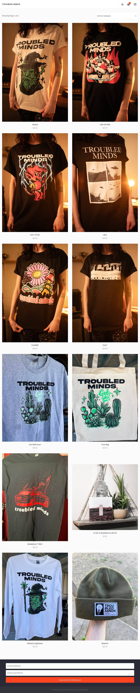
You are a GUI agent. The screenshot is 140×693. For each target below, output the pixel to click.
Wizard (35, 125)
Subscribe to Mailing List (70, 680)
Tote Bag (105, 444)
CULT (105, 345)
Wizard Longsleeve (35, 643)
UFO (105, 235)
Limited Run (83, 690)
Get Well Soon (35, 444)
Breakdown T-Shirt (35, 544)
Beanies (105, 643)
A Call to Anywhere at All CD (105, 533)
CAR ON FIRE (105, 125)
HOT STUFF (35, 235)
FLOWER (35, 345)
